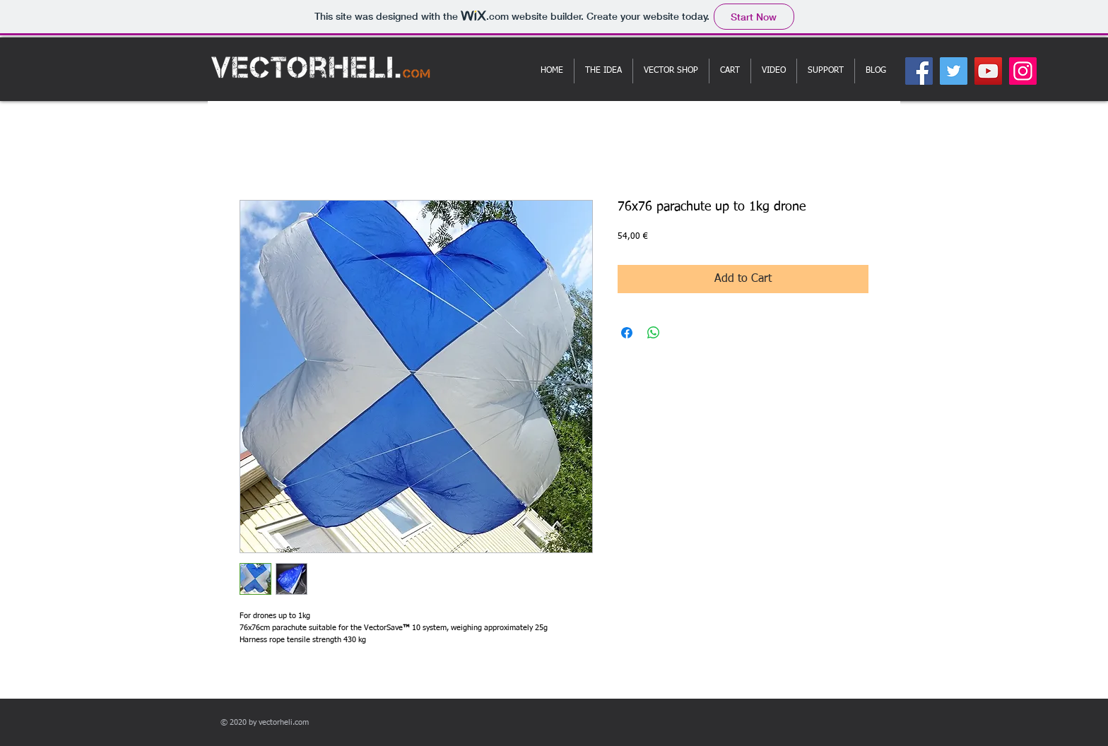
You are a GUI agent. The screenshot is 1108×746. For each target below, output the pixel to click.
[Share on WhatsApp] (653, 332)
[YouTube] (988, 71)
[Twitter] (953, 71)
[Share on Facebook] (626, 332)
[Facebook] (919, 71)
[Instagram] (1023, 71)
